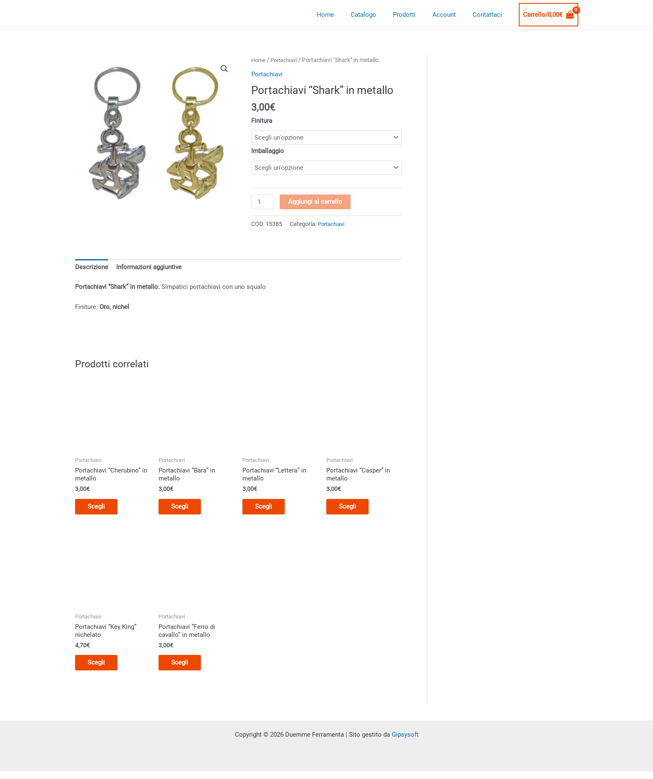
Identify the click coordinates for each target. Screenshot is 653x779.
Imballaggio (267, 151)
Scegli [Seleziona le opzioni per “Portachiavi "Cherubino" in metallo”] (100, 509)
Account (450, 14)
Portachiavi (287, 60)
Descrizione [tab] (91, 268)
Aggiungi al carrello (316, 202)
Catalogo (378, 14)
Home (344, 14)
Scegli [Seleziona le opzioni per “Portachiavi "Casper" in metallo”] (351, 509)
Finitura (261, 121)
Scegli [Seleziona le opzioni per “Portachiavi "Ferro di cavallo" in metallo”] (184, 667)
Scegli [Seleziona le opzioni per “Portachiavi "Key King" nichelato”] (100, 667)
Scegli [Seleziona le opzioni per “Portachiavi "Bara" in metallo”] (184, 509)
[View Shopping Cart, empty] (548, 15)
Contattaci (489, 14)
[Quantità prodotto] (262, 202)
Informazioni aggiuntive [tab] (149, 268)
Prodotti (414, 14)
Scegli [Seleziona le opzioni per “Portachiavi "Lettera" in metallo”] (267, 509)
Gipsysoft (405, 740)
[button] (224, 68)
